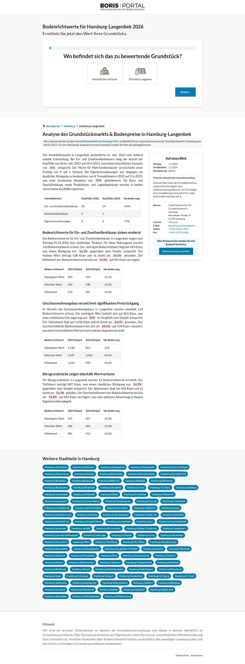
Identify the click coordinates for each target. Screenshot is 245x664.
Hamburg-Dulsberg (186, 487)
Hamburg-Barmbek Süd (173, 473)
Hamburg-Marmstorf (56, 541)
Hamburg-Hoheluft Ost (57, 521)
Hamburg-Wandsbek (56, 596)
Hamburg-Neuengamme (86, 548)
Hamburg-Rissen (81, 569)
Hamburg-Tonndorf (55, 589)
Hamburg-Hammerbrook (58, 514)
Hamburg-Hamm (170, 507)
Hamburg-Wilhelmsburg (118, 596)
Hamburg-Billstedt (135, 480)
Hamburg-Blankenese (56, 487)
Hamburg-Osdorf (54, 562)
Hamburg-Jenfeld (81, 528)
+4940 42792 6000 (178, 232)
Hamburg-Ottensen (110, 562)
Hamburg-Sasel (53, 576)
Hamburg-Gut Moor (117, 507)
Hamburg (69, 126)
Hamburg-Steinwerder (84, 582)
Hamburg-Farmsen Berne (85, 501)
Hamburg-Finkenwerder (118, 501)
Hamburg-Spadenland (131, 576)
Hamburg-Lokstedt (122, 535)
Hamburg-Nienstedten (83, 555)
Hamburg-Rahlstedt (167, 562)
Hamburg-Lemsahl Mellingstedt (61, 535)
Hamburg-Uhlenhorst (82, 589)
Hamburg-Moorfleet (133, 541)
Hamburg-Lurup (146, 535)
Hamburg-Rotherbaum (141, 569)
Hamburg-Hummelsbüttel (172, 521)
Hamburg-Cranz (135, 487)
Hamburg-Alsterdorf (83, 467)
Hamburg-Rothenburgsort (109, 569)
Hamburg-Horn (144, 521)
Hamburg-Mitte (81, 541)
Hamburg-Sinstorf (103, 576)
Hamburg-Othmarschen (81, 562)
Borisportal (53, 126)
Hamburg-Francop (147, 501)
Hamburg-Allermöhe (56, 467)
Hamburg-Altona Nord (57, 473)
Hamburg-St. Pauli (184, 576)
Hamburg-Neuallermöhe (163, 541)
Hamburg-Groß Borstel (57, 507)
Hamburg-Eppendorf (56, 501)
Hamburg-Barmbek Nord (141, 473)
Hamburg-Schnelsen (77, 576)
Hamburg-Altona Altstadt (173, 467)
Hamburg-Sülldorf (143, 582)
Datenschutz (182, 655)
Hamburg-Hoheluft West (88, 521)
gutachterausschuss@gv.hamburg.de (182, 225)
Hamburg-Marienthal (171, 535)
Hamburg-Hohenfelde (119, 521)
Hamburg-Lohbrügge (95, 535)
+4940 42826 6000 (178, 229)
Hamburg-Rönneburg (170, 569)
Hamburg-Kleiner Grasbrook (141, 528)
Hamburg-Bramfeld (110, 487)
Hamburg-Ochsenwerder (136, 555)
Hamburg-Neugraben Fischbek (121, 548)
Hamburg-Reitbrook (55, 569)
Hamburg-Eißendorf (163, 494)
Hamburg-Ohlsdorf (165, 555)
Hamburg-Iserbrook (55, 528)
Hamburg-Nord (109, 555)
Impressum (196, 655)
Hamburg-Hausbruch (145, 514)
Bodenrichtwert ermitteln (176, 251)
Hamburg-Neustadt (179, 548)
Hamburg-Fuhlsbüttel (173, 501)
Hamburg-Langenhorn (174, 528)
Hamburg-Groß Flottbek (88, 507)
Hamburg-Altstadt (84, 473)
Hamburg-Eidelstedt (84, 494)
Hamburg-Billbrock (109, 480)
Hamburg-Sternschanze (114, 582)
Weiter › (185, 92)
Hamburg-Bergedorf (55, 480)
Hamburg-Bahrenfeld (111, 473)
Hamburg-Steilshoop (56, 582)
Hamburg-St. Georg (158, 576)
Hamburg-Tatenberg (169, 582)
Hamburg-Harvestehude (115, 514)
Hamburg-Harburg (87, 514)
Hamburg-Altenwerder (142, 467)
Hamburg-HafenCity (145, 507)
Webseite (173, 222)
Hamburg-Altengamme (112, 467)
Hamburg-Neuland (153, 548)
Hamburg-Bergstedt (82, 480)
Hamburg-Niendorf (55, 555)
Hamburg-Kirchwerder (108, 528)
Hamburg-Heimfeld (173, 514)
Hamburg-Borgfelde (84, 487)
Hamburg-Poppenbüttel (139, 562)
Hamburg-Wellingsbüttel (85, 596)
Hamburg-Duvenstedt (56, 494)
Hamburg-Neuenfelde (56, 548)
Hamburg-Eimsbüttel (135, 494)
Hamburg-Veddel (109, 589)
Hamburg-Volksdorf (134, 589)
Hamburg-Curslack (160, 487)
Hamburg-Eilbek (109, 494)
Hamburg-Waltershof (161, 589)
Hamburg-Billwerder (162, 480)
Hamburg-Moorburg (106, 541)
